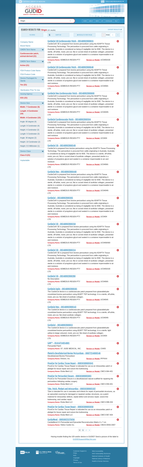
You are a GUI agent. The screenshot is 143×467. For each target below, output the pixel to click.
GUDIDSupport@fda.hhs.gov (84, 439)
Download (108, 21)
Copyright (76, 458)
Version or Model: (93, 60)
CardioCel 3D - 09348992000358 (62, 224)
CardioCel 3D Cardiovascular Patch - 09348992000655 (71, 41)
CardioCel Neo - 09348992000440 (62, 171)
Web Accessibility (97, 451)
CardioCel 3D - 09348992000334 (62, 250)
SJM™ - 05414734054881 (58, 343)
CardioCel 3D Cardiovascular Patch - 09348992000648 (71, 67)
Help (116, 21)
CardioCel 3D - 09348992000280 (62, 276)
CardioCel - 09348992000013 (60, 325)
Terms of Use (77, 462)
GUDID (33, 10)
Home (85, 21)
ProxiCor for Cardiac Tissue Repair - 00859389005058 (70, 407)
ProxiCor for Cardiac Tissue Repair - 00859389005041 (70, 363)
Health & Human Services (100, 461)
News (97, 21)
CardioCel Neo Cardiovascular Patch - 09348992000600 (71, 93)
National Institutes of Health (101, 456)
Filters (32, 35)
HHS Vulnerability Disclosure (101, 453)
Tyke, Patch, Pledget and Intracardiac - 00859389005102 (72, 388)
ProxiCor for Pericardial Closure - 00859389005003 (69, 376)
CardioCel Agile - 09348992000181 (62, 289)
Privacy (75, 460)
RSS (74, 455)
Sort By (58, 35)
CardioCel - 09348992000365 (60, 198)
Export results (114, 29)
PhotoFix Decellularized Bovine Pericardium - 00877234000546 (74, 353)
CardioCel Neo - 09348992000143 (62, 307)
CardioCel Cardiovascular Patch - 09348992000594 (69, 119)
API (102, 21)
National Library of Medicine (34, 1)
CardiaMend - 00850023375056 (61, 419)
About (91, 21)
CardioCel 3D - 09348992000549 (62, 145)
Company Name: (54, 60)
